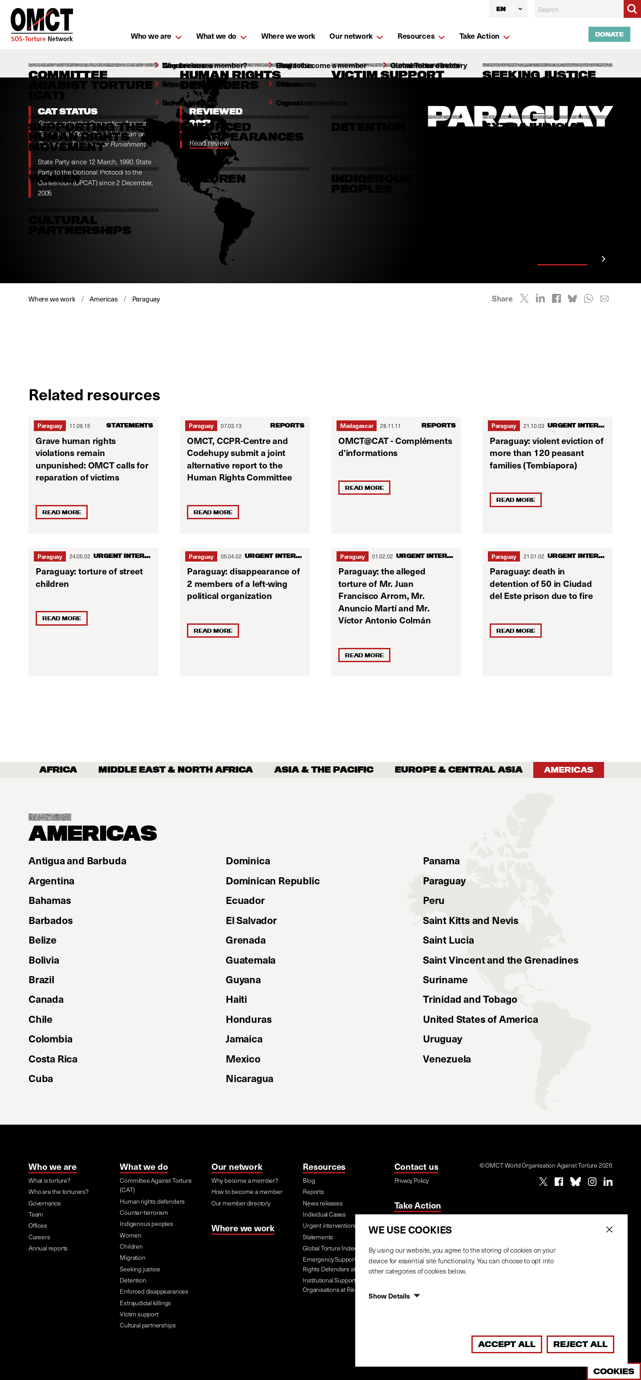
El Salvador (251, 920)
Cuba (40, 1078)
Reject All (580, 1344)
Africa (58, 769)
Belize (42, 939)
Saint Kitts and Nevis (471, 920)
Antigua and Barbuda (77, 860)
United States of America (480, 1018)
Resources (324, 1166)
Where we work (243, 1227)
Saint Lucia (448, 939)
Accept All (507, 1344)
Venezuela (447, 1058)
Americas (568, 770)
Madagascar (356, 425)
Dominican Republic (273, 880)
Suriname (445, 979)
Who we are (52, 1166)
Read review (209, 142)
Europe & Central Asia (459, 769)
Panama (441, 860)
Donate (609, 34)
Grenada (246, 939)
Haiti (236, 998)
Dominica (248, 860)
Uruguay (442, 1038)
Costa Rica (52, 1058)
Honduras (249, 1018)
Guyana (243, 979)
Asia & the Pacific (323, 769)
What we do (144, 1166)
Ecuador (245, 900)
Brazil (41, 979)
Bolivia (43, 959)
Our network (237, 1166)
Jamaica (244, 1038)
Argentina (51, 880)
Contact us (416, 1166)
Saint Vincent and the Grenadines (501, 959)
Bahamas (49, 900)
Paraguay (49, 425)
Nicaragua (249, 1078)
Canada (46, 998)
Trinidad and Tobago (470, 998)
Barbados (50, 920)
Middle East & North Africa (175, 769)
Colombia (50, 1038)
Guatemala (251, 959)
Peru (434, 900)
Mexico (243, 1058)
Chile (40, 1018)
